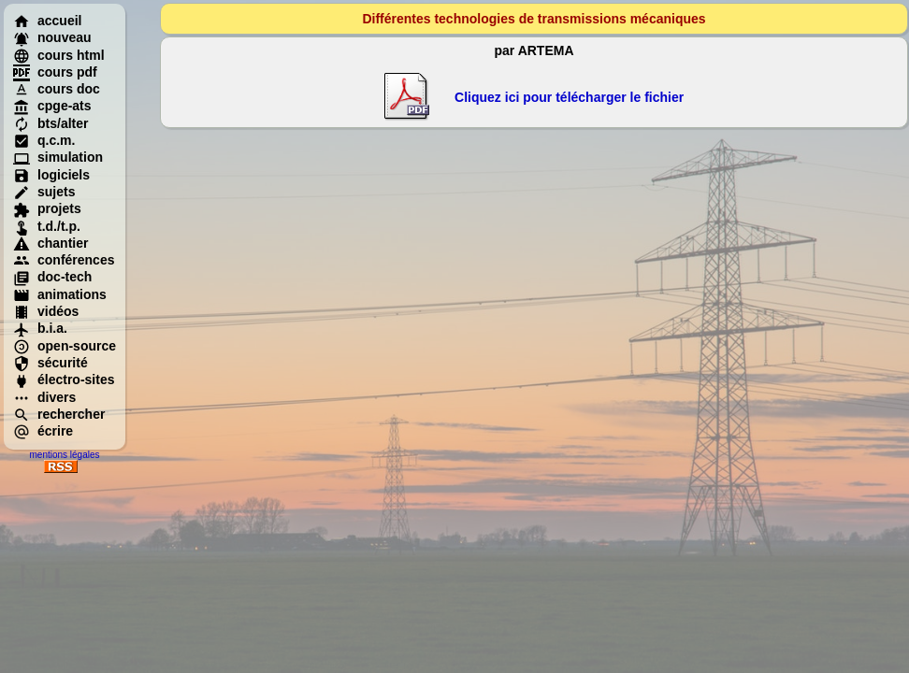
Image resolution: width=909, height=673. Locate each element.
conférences (63, 259)
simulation (58, 157)
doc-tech (52, 276)
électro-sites (63, 379)
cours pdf (55, 71)
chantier (50, 243)
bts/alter (50, 123)
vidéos (46, 311)
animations (60, 294)
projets (47, 208)
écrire (43, 430)
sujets (44, 191)
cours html (59, 55)
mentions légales (64, 455)
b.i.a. (40, 328)
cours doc (56, 88)
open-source (64, 345)
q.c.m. (44, 140)
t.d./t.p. (46, 226)
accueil (47, 20)
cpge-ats (52, 105)
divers (44, 397)
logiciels (51, 174)
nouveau (52, 37)
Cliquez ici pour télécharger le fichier (569, 97)
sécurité (50, 362)
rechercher (59, 414)
